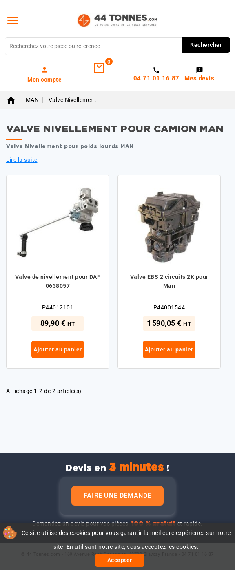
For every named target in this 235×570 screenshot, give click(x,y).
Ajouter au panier (57, 349)
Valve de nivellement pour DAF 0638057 (58, 281)
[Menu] (12, 20)
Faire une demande (117, 495)
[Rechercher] (117, 46)
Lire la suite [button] (22, 160)
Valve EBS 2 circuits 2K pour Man (169, 281)
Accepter (119, 560)
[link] (44, 74)
